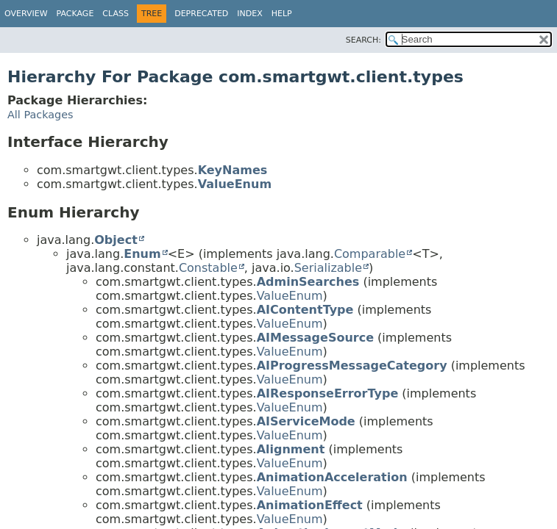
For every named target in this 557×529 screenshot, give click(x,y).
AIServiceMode (306, 421)
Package (75, 13)
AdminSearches (308, 282)
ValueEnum (235, 184)
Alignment (291, 449)
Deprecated (201, 13)
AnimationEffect (310, 505)
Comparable (369, 254)
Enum (142, 254)
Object (116, 240)
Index (249, 13)
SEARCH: (363, 40)
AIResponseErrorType (328, 393)
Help (282, 13)
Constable (208, 268)
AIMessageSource (315, 338)
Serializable (328, 268)
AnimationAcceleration (332, 477)
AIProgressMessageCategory (352, 366)
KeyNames (233, 170)
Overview (26, 13)
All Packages (40, 114)
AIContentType (305, 310)
